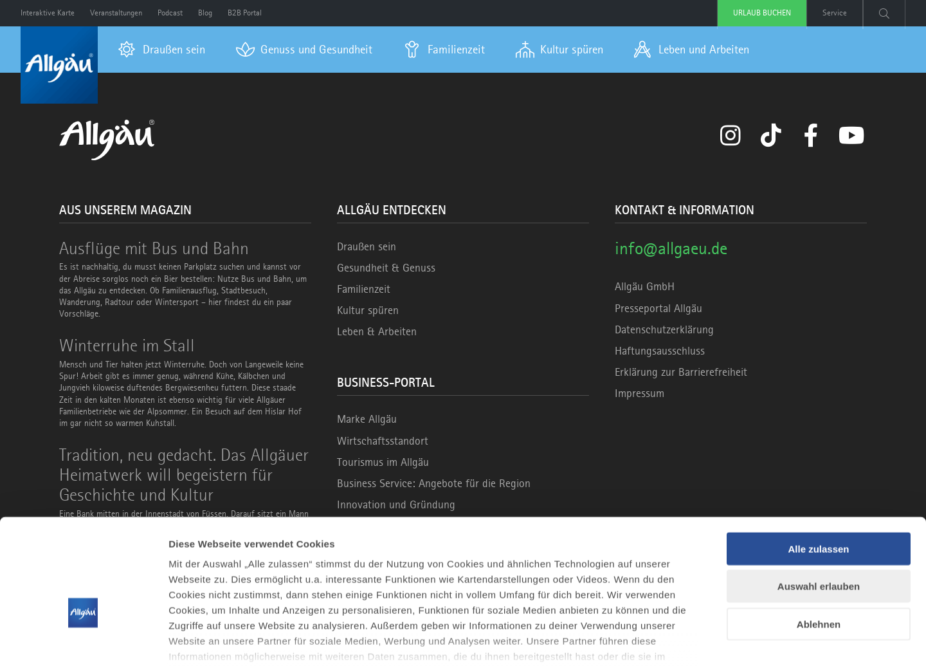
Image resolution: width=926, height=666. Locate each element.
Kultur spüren (368, 310)
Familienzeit (363, 288)
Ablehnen (818, 542)
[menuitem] (161, 49)
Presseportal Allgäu (658, 308)
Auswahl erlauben (818, 504)
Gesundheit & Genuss (386, 267)
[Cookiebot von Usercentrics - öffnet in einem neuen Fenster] (83, 641)
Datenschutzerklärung (664, 329)
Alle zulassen (818, 467)
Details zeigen (683, 640)
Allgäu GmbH (645, 286)
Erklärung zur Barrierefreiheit (681, 371)
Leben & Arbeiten (377, 331)
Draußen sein (366, 246)
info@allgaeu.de (671, 248)
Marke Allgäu (367, 418)
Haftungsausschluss (660, 350)
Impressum (639, 393)
